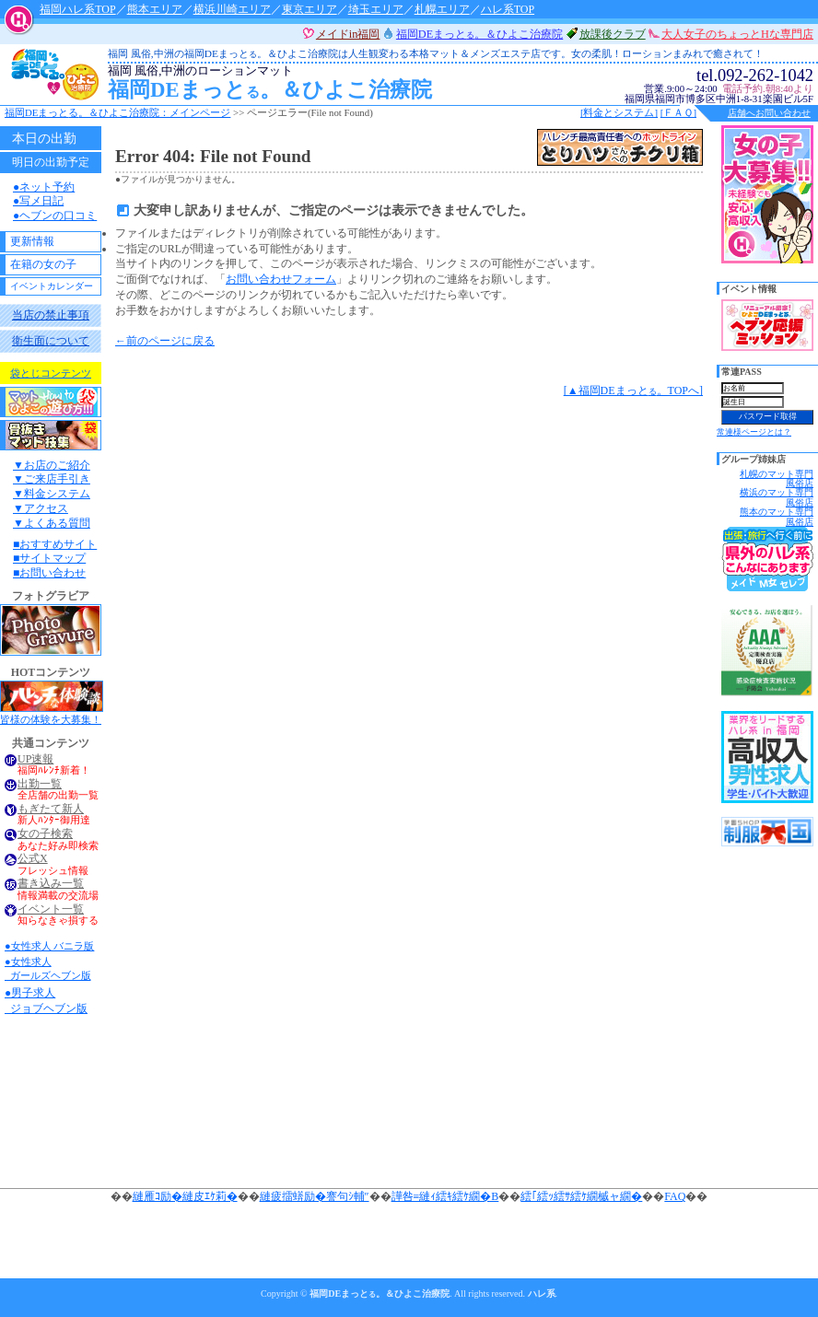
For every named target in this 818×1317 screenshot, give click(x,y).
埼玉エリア (375, 9)
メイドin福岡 (348, 34)
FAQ (674, 1196)
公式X (33, 859)
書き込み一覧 (51, 884)
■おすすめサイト (55, 544)
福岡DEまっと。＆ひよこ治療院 (389, 83)
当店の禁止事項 (50, 315)
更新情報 (32, 241)
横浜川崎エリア (232, 9)
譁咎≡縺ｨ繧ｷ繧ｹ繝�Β (445, 1196)
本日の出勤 (44, 138)
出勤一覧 (40, 784)
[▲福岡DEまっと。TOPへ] (633, 390)
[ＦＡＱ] (678, 112)
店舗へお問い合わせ (769, 113)
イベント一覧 (51, 909)
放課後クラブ (612, 34)
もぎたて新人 (51, 809)
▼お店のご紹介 (51, 465)
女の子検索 (45, 834)
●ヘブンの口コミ (55, 215)
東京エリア (309, 9)
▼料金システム (51, 493)
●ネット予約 (44, 187)
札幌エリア (442, 9)
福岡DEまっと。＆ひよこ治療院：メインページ (117, 112)
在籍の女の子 (43, 264)
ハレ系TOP (507, 9)
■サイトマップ (49, 558)
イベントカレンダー (51, 286)
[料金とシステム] (619, 112)
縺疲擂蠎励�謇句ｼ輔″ (314, 1196)
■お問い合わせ (49, 572)
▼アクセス (40, 508)
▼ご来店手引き (51, 478)
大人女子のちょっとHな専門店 (737, 34)
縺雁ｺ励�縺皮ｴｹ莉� (185, 1196)
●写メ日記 (38, 200)
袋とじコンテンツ (50, 373)
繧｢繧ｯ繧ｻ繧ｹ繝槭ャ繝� (581, 1196)
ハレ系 (541, 1293)
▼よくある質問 (51, 523)
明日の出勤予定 (50, 162)
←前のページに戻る (165, 340)
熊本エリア (154, 9)
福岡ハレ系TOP (77, 9)
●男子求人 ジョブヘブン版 (46, 1000)
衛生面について (50, 340)
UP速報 (35, 759)
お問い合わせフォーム (281, 279)
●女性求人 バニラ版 (49, 945)
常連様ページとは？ (754, 432)
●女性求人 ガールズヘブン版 (48, 968)
